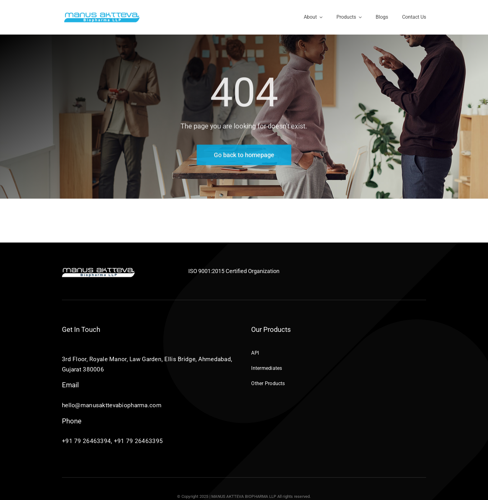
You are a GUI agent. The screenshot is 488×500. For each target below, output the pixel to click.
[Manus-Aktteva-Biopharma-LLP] (102, 14)
